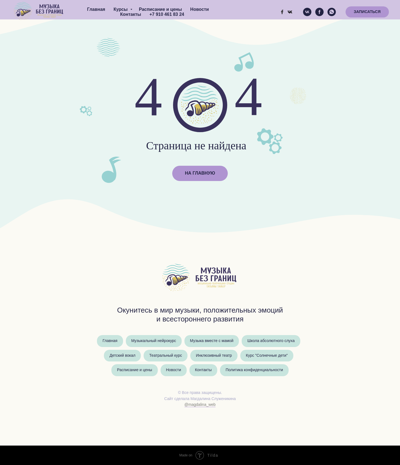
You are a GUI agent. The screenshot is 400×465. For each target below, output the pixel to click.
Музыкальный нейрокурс (153, 341)
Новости (199, 9)
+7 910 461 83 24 (166, 14)
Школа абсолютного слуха (270, 341)
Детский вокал (122, 355)
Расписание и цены (160, 9)
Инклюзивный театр (214, 355)
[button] (367, 11)
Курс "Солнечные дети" (267, 355)
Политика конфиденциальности (254, 370)
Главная (96, 9)
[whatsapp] (332, 12)
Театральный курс (165, 355)
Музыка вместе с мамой (212, 341)
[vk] (307, 12)
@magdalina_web (200, 405)
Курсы (121, 9)
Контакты (130, 14)
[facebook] (319, 12)
